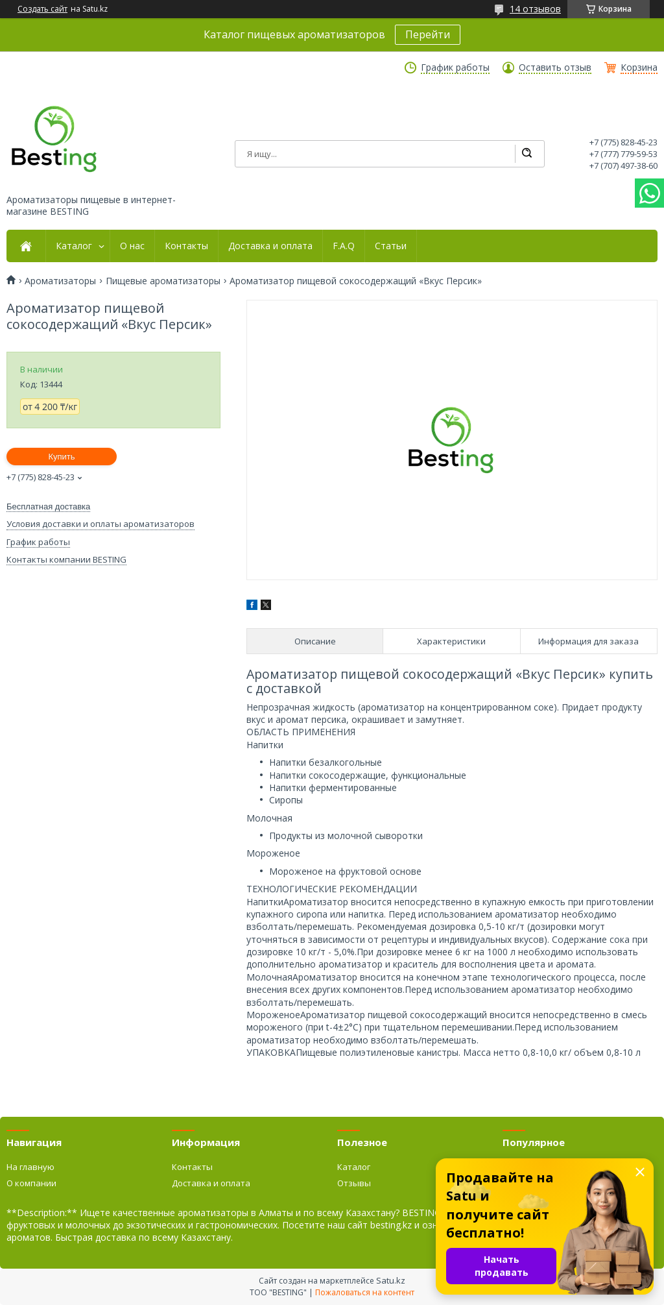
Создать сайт (42, 9)
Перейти (427, 34)
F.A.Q (344, 246)
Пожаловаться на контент (364, 1292)
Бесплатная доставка (48, 506)
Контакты (186, 246)
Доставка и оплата (270, 246)
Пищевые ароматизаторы (163, 281)
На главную (30, 1167)
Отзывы (354, 1183)
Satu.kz (390, 1280)
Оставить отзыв (555, 67)
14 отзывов (535, 9)
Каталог (74, 246)
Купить (61, 456)
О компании (31, 1183)
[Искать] (526, 154)
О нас (132, 246)
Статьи (391, 246)
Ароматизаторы (60, 281)
